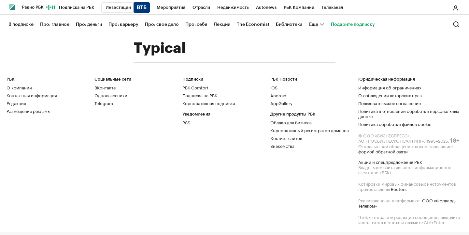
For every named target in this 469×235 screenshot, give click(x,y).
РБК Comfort (195, 87)
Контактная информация (32, 95)
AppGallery (281, 103)
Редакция (16, 103)
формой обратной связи (383, 151)
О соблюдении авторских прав (390, 95)
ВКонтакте (105, 87)
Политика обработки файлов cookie (395, 123)
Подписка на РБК (199, 95)
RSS (186, 122)
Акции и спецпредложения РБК (390, 161)
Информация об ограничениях (389, 87)
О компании (19, 87)
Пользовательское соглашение (389, 103)
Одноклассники (110, 95)
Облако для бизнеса (291, 122)
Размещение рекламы (28, 110)
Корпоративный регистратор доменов (309, 130)
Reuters (398, 188)
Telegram (103, 103)
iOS (273, 87)
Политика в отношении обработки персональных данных (408, 113)
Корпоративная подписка (208, 103)
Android (278, 95)
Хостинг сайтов (286, 137)
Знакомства (282, 145)
